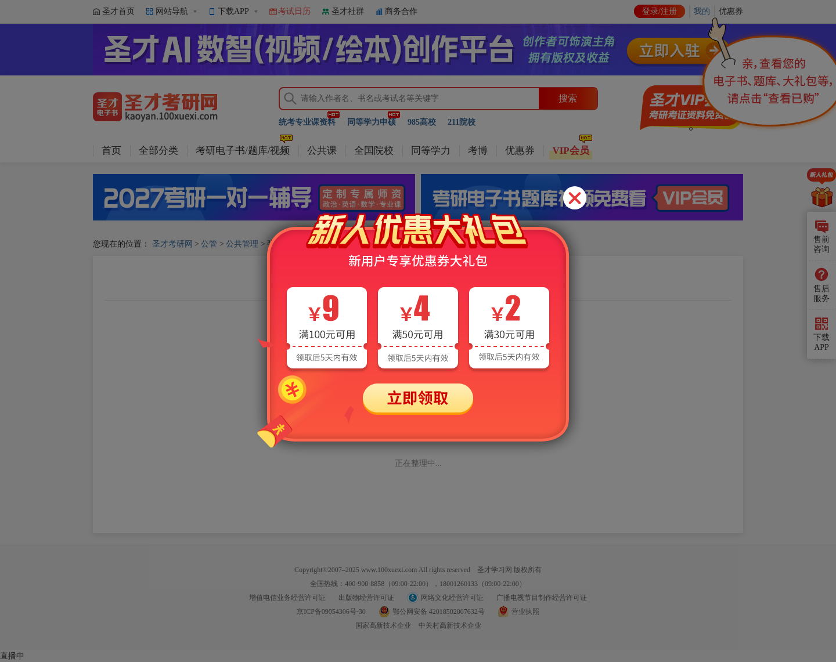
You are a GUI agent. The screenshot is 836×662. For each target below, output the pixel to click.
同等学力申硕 (371, 122)
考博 (478, 150)
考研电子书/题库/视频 (243, 150)
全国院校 (374, 150)
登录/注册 (659, 11)
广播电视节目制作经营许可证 (541, 598)
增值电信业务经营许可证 (287, 598)
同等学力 (431, 150)
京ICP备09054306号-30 (331, 611)
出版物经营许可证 (366, 598)
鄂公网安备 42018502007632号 (438, 611)
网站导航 (172, 11)
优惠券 (520, 150)
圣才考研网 (172, 244)
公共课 (322, 150)
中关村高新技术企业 (450, 625)
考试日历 (294, 11)
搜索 (567, 98)
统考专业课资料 (307, 122)
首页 (111, 150)
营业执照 (525, 611)
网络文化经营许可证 (452, 598)
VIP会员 (570, 150)
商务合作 (401, 11)
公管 (209, 244)
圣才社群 (347, 11)
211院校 (461, 122)
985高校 (422, 122)
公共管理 (242, 244)
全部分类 (158, 150)
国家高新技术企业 (383, 625)
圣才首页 (118, 11)
